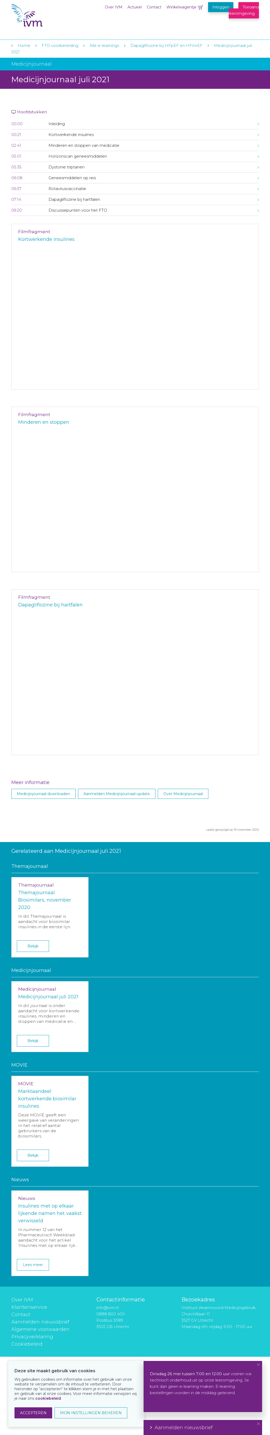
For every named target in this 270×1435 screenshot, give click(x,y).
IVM (43, 15)
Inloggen (220, 7)
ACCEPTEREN (33, 1412)
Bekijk (32, 946)
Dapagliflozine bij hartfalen (50, 605)
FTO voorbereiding (60, 45)
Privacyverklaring (32, 1337)
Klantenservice (29, 1307)
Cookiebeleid (26, 1344)
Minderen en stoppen (43, 422)
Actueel (134, 7)
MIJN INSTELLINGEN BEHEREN (91, 1412)
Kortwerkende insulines (46, 239)
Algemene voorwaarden (40, 1329)
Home (24, 45)
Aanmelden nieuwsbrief (40, 1322)
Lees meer (33, 1264)
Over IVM (113, 7)
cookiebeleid (48, 1398)
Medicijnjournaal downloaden (43, 793)
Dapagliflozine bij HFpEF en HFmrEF (166, 45)
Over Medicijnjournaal (183, 793)
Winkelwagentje (181, 7)
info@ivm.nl (107, 1307)
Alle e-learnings (104, 45)
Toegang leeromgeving (244, 10)
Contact (154, 7)
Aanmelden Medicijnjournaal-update (117, 793)
